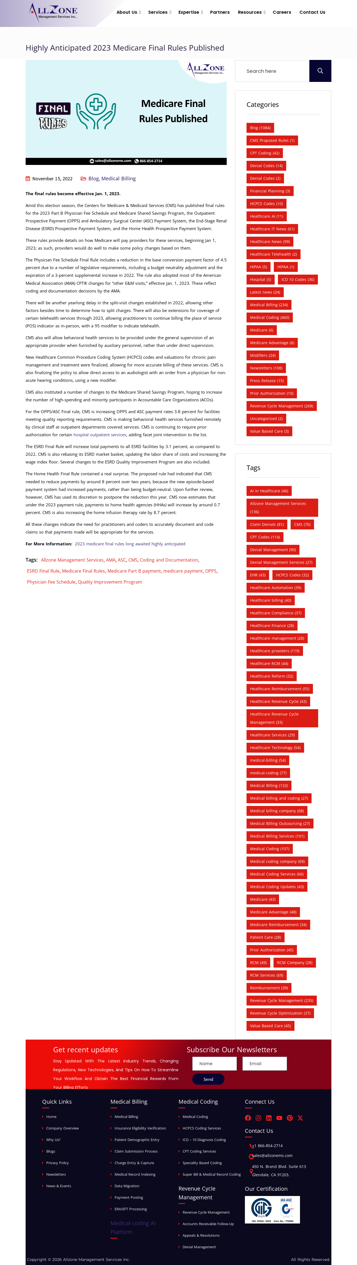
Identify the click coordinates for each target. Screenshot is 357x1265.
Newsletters (56, 1174)
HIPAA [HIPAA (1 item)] (285, 266)
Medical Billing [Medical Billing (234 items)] (269, 304)
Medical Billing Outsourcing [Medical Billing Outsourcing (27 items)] (280, 823)
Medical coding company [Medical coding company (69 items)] (277, 861)
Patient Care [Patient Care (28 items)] (265, 937)
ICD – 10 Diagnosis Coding (204, 1139)
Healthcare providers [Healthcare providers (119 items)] (274, 650)
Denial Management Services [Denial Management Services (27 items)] (281, 562)
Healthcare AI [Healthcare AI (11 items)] (266, 216)
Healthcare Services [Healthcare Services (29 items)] (272, 735)
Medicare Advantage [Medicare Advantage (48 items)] (273, 912)
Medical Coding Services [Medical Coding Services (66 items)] (277, 874)
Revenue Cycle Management (206, 1212)
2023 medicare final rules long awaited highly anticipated (130, 543)
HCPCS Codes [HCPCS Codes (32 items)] (292, 575)
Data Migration (127, 1185)
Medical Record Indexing (135, 1174)
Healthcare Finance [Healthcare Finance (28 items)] (272, 625)
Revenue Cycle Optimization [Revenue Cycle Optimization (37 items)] (280, 1013)
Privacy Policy (57, 1162)
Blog (93, 178)
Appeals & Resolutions (201, 1235)
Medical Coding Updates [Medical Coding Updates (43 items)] (277, 886)
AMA (110, 560)
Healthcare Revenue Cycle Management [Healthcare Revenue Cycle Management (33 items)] (274, 718)
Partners (220, 12)
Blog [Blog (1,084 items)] (260, 127)
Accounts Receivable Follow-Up (208, 1223)
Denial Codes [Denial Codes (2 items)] (265, 178)
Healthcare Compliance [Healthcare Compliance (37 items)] (275, 612)
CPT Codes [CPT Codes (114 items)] (265, 537)
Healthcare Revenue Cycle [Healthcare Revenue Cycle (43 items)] (278, 701)
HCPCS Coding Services (202, 1128)
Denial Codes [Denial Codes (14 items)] (266, 165)
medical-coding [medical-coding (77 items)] (268, 772)
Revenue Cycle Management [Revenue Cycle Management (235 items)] (281, 1000)
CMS (132, 560)
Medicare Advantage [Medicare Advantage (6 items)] (272, 342)
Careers (282, 12)
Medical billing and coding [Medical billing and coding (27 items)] (279, 798)
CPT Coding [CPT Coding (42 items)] (264, 153)
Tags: (32, 559)
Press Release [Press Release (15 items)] (267, 380)
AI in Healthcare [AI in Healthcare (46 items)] (269, 490)
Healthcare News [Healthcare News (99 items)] (270, 241)
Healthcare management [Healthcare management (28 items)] (277, 638)
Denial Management (199, 1246)
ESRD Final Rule (43, 571)
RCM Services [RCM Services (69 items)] (266, 975)
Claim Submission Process (136, 1151)
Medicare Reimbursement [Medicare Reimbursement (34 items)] (278, 924)
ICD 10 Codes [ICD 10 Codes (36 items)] (298, 279)
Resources (250, 12)
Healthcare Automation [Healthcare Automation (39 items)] (275, 587)
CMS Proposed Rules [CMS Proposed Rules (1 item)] (272, 140)
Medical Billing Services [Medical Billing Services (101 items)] (277, 836)
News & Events (58, 1185)
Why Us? (53, 1139)
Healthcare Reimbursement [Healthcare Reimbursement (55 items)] (279, 688)
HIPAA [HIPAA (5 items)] (258, 266)
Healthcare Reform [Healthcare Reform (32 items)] (271, 676)
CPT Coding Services (199, 1151)
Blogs (50, 1151)
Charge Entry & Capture (134, 1162)
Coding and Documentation (169, 560)
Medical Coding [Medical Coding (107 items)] (269, 848)
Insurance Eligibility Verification (140, 1128)
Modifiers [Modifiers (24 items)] (262, 355)
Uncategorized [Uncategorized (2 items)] (266, 418)
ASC (122, 560)
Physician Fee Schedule (51, 582)
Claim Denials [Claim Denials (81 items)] (267, 524)
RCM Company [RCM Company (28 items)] (294, 962)
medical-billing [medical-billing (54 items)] (268, 760)
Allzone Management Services (72, 560)
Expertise (188, 12)
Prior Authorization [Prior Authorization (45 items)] (271, 949)
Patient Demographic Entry (137, 1139)
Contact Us (312, 12)
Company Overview (62, 1128)
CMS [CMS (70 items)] (302, 524)
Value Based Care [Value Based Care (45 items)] (270, 1025)
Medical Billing (118, 178)
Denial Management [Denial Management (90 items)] (273, 549)
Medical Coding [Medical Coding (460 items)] (269, 317)
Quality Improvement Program (110, 582)
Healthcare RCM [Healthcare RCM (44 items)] (269, 663)
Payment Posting (129, 1197)
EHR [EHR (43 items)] (258, 575)
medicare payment (183, 571)
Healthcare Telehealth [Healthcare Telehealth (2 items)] (273, 254)
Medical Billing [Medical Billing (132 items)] (269, 785)
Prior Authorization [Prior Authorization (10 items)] (271, 393)
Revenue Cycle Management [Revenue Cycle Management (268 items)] (281, 405)
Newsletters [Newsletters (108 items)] (266, 368)
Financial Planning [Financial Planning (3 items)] (270, 191)
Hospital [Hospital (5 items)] (260, 279)
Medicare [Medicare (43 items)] (262, 899)
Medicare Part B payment (134, 571)
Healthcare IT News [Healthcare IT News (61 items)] (272, 228)
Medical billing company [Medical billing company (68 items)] (277, 810)
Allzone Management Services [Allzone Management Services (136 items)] (278, 507)
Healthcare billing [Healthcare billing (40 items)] (270, 600)
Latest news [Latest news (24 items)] (265, 292)
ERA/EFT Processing (131, 1208)
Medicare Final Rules (83, 571)
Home (51, 1116)
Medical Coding (195, 1116)
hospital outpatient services (100, 434)
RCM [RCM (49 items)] (258, 962)
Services (157, 12)
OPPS (211, 571)
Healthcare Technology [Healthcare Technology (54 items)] (275, 747)
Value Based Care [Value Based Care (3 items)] (269, 431)
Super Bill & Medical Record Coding (212, 1174)
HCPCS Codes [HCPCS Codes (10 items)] (266, 203)
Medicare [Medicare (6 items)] (261, 330)
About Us (127, 12)
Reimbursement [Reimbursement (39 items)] (269, 987)
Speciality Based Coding (202, 1162)
